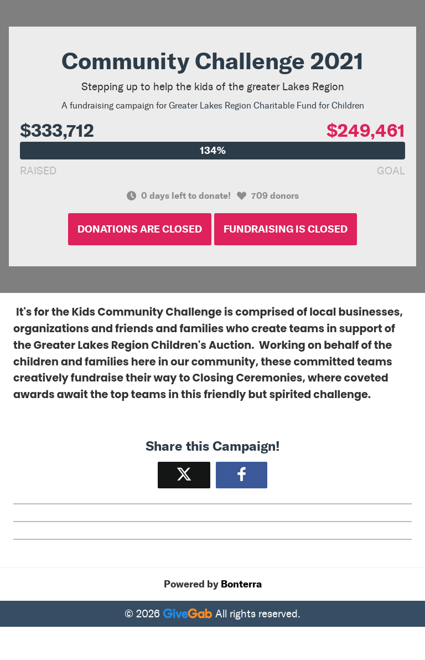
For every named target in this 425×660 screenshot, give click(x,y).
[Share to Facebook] (241, 475)
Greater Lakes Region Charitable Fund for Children (266, 105)
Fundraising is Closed (286, 229)
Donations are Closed (139, 229)
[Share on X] (184, 475)
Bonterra (241, 584)
